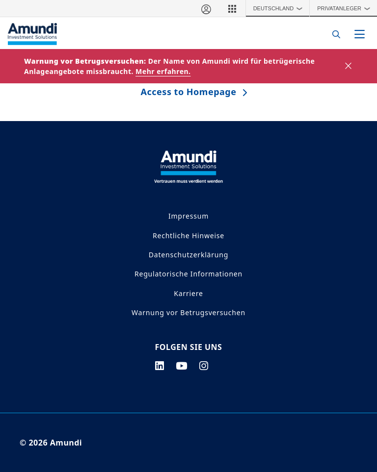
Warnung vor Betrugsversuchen (188, 312)
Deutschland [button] (280, 8)
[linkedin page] (159, 366)
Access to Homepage (189, 92)
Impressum (188, 216)
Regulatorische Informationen (188, 273)
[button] (232, 8)
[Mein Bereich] (205, 8)
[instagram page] (204, 366)
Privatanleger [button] (346, 8)
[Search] (334, 34)
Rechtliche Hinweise (188, 235)
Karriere (188, 293)
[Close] (349, 66)
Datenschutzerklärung (188, 254)
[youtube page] (182, 366)
